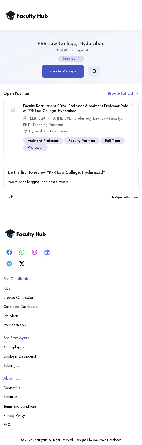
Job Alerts (11, 316)
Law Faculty (111, 118)
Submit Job (11, 365)
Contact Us (11, 387)
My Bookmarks (14, 325)
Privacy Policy (14, 415)
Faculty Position (82, 140)
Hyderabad (38, 131)
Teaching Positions (48, 124)
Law (96, 118)
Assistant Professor (43, 140)
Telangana (58, 131)
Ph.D (27, 124)
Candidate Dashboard (20, 306)
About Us (10, 397)
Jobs (6, 288)
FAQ (7, 424)
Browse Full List (123, 93)
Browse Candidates (18, 297)
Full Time (112, 140)
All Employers (13, 347)
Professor (35, 147)
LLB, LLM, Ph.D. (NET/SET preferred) (60, 118)
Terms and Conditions (20, 406)
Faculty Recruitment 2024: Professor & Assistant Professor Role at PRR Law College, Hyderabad (75, 108)
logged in (35, 181)
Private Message (62, 71)
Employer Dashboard (19, 356)
